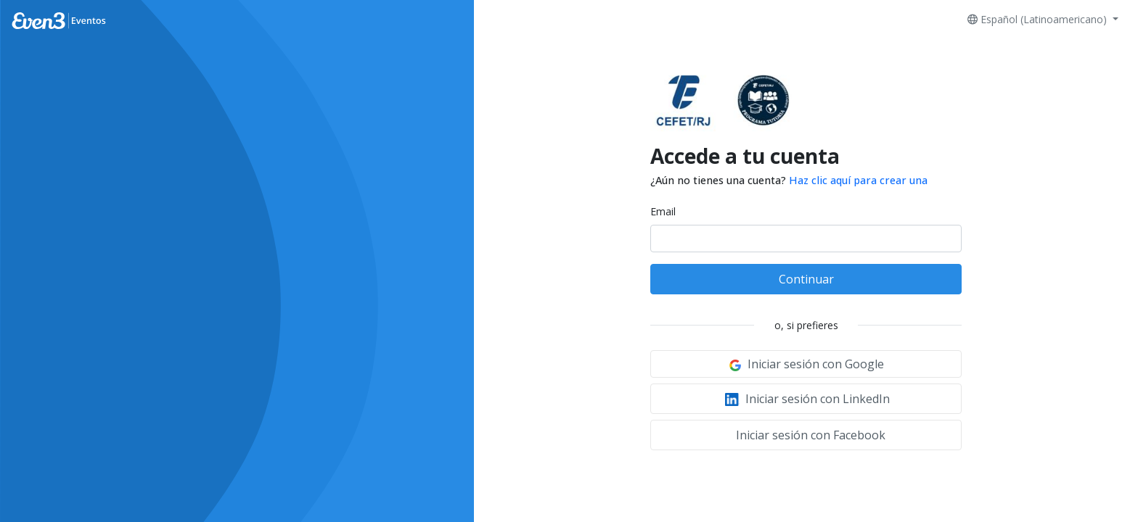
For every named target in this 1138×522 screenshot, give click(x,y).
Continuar (806, 279)
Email (663, 211)
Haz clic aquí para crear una (858, 180)
